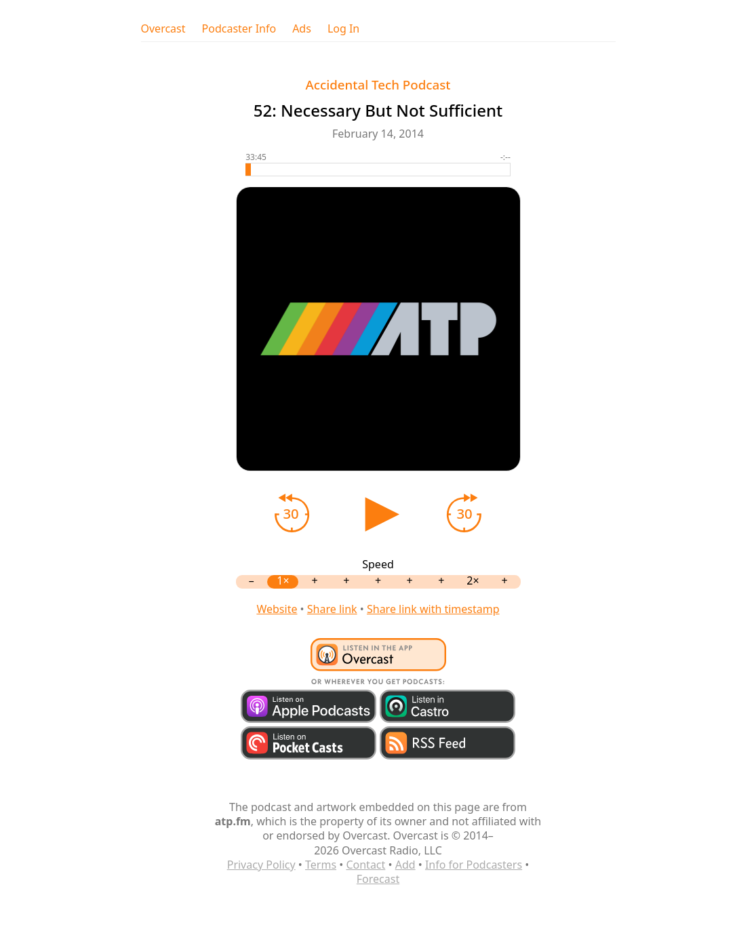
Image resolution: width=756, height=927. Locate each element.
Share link (332, 608)
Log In (343, 29)
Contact (365, 864)
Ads (301, 29)
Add (405, 864)
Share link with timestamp (433, 608)
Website (276, 608)
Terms (320, 864)
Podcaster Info (239, 29)
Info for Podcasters (473, 864)
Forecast (378, 878)
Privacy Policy (261, 864)
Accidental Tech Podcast (378, 84)
